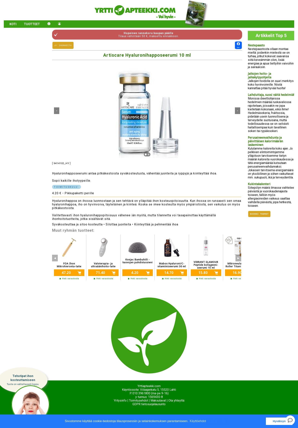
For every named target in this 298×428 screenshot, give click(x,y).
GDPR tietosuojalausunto (149, 404)
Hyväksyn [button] (279, 421)
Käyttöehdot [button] (198, 421)
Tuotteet (32, 24)
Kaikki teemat (259, 214)
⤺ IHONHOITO (63, 45)
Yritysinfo (120, 400)
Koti (13, 24)
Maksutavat (158, 400)
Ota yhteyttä (176, 400)
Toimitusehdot (138, 400)
